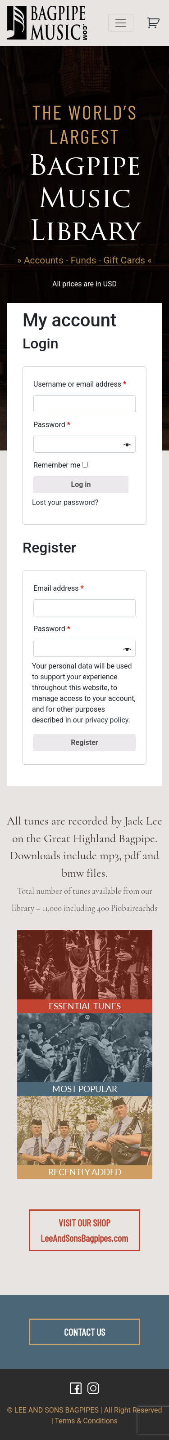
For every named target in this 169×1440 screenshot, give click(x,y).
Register (84, 742)
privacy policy (106, 720)
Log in (81, 484)
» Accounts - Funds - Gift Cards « (84, 260)
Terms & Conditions (86, 1421)
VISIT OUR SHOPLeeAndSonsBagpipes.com (84, 1230)
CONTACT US (84, 1331)
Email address (58, 588)
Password (52, 424)
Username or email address (79, 384)
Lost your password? (65, 502)
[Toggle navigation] (120, 23)
